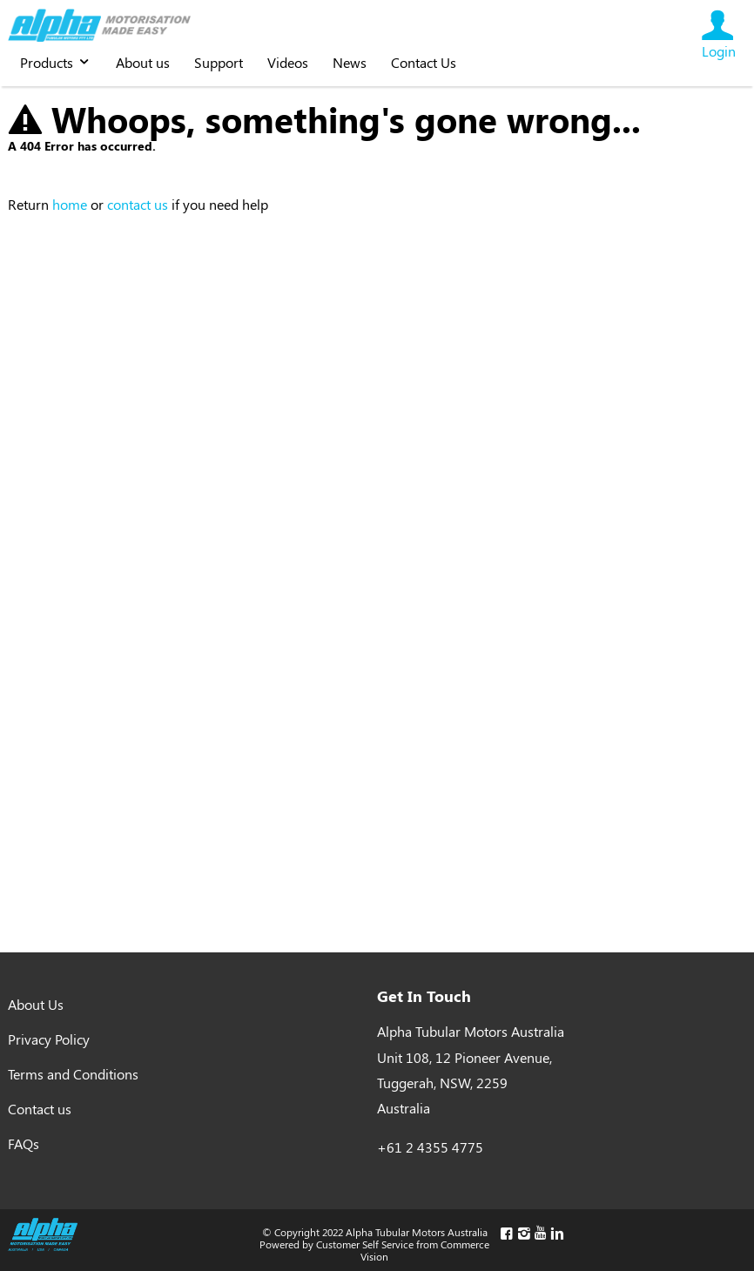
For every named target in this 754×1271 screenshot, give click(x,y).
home (69, 204)
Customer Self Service (365, 1244)
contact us (137, 204)
